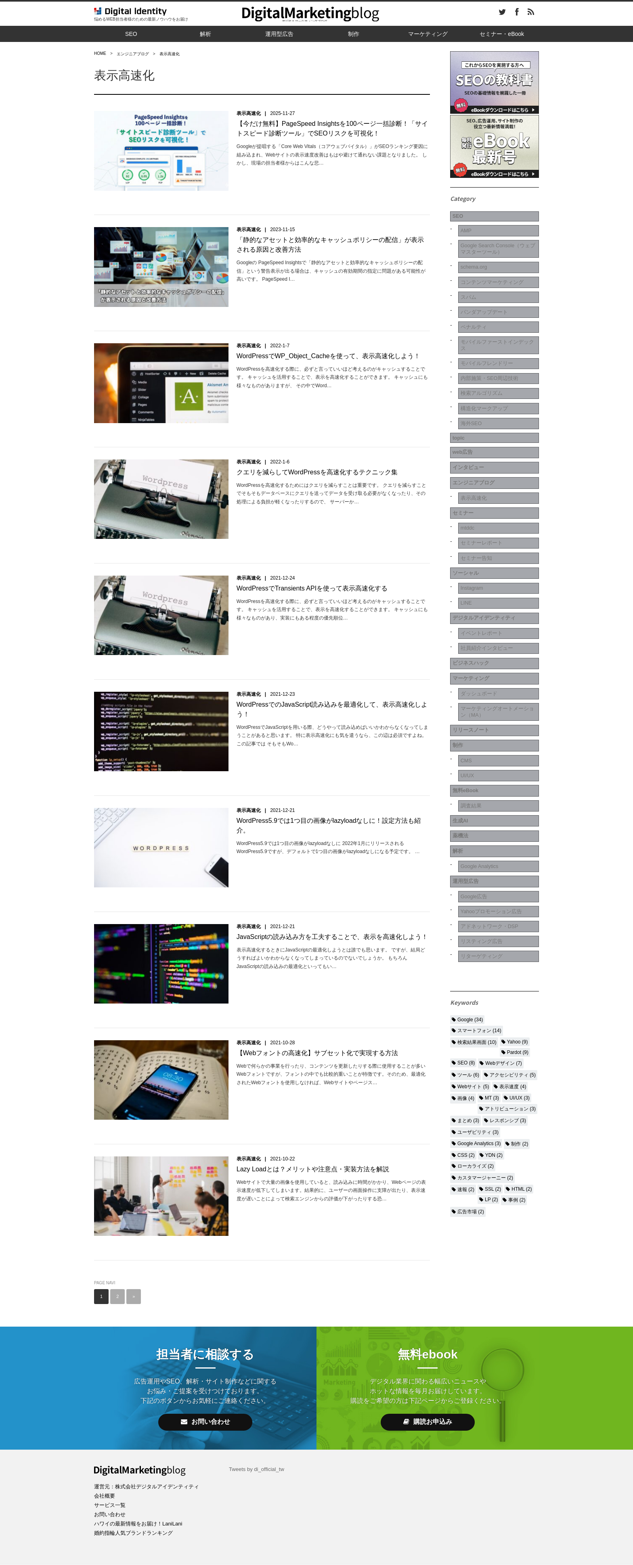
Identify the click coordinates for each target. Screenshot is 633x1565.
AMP (464, 227)
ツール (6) (468, 995)
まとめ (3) (468, 1041)
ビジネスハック (470, 615)
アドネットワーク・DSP (489, 850)
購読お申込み (427, 1383)
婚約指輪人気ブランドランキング (136, 1495)
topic (456, 415)
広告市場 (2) (470, 1132)
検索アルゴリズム (480, 376)
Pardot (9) (517, 973)
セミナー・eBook (502, 34)
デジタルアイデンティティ (484, 575)
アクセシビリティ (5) (513, 995)
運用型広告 (279, 34)
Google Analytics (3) (479, 1064)
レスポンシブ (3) (508, 1041)
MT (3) (492, 1018)
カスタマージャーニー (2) (485, 1098)
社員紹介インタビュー (486, 602)
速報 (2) (465, 1110)
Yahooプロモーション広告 (491, 836)
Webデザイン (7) (503, 984)
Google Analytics (479, 796)
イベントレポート (480, 589)
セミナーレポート (480, 508)
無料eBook (464, 729)
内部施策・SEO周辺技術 (489, 362)
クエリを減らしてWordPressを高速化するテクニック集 (317, 460)
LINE (464, 562)
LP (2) (491, 1120)
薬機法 (458, 769)
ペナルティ (472, 315)
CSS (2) (466, 1076)
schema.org (473, 261)
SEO (131, 34)
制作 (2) (519, 1064)
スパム (466, 288)
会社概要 (105, 1457)
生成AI (458, 756)
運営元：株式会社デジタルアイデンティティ (150, 1448)
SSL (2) (493, 1109)
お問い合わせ (205, 1383)
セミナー (461, 481)
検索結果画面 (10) (477, 963)
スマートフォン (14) (479, 951)
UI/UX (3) (519, 1018)
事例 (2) (516, 1120)
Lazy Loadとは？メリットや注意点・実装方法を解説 (313, 1135)
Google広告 (473, 823)
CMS (464, 702)
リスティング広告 (480, 863)
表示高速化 (249, 113)
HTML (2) (521, 1109)
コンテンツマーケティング (492, 274)
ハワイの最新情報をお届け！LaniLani (141, 1485)
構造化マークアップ (483, 389)
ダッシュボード (478, 642)
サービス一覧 (111, 1467)
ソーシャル (464, 535)
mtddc (466, 495)
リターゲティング (480, 876)
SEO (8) (466, 983)
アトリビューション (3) (510, 1029)
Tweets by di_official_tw (258, 1431)
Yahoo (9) (517, 962)
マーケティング (428, 34)
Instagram (470, 548)
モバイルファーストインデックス (497, 332)
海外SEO (470, 402)
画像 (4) (465, 1019)
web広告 (461, 428)
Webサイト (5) (473, 1007)
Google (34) (470, 940)
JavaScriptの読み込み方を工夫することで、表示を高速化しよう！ (332, 910)
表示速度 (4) (512, 1007)
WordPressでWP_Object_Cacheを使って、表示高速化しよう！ (328, 348)
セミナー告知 (475, 522)
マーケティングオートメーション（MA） (497, 659)
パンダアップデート (483, 301)
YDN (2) (494, 1076)
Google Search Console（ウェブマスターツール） (496, 244)
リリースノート (470, 675)
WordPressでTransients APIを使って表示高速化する (312, 573)
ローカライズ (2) (475, 1086)
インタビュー (467, 441)
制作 (353, 34)
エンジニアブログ (472, 454)
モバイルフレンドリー (486, 349)
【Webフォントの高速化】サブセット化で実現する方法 (317, 1022)
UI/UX (465, 716)
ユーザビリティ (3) (478, 1053)
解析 (205, 34)
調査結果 (469, 743)
